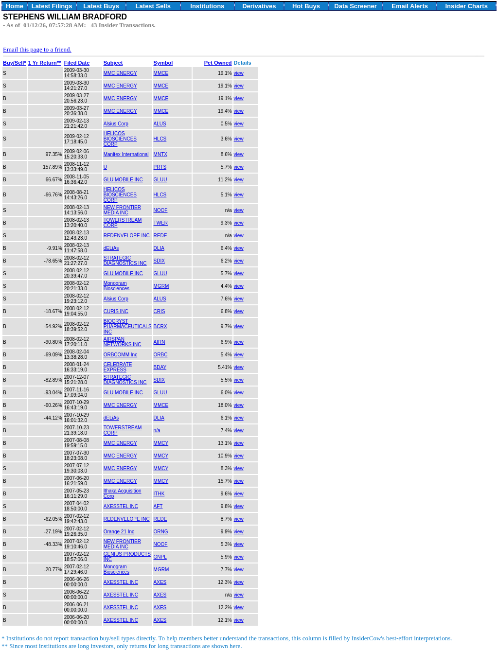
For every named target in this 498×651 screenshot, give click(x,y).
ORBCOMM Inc (120, 354)
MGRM (161, 286)
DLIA (159, 248)
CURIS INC (116, 311)
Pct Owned (218, 63)
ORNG (161, 531)
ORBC (161, 354)
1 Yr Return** (44, 63)
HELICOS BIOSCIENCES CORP (120, 139)
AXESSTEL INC (121, 506)
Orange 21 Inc (119, 531)
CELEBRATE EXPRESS (118, 367)
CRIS (159, 311)
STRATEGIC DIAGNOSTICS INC (125, 260)
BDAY (160, 367)
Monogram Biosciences (116, 286)
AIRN (159, 342)
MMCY (161, 443)
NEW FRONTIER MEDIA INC (122, 210)
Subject (113, 63)
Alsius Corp (116, 123)
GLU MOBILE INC (123, 179)
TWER (161, 223)
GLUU (160, 179)
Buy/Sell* (14, 63)
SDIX (159, 261)
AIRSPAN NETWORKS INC (123, 341)
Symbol (163, 63)
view (239, 73)
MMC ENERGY (120, 73)
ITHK (159, 493)
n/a (157, 430)
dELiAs (111, 248)
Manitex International (126, 154)
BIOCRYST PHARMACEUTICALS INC (128, 326)
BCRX (160, 326)
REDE (160, 235)
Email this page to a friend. (37, 49)
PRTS (160, 167)
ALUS (160, 123)
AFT (158, 506)
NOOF (161, 210)
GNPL (160, 557)
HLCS (160, 138)
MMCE (161, 73)
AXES (160, 582)
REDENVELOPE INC (127, 235)
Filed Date (77, 63)
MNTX (160, 154)
